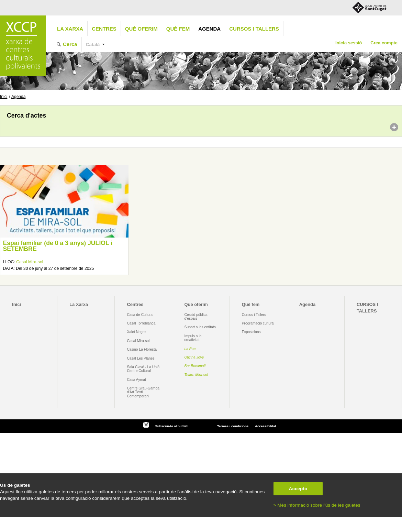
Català (93, 44)
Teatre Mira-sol (196, 375)
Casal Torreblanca (141, 323)
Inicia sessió (348, 42)
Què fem (178, 29)
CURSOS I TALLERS (254, 29)
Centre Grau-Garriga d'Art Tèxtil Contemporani (143, 392)
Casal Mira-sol (29, 262)
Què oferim (141, 29)
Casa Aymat (136, 380)
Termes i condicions (232, 426)
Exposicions (251, 332)
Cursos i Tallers (254, 315)
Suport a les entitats (200, 327)
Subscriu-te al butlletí (171, 426)
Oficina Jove (194, 357)
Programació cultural (258, 323)
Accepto (298, 488)
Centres (104, 29)
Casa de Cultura (140, 315)
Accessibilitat (265, 426)
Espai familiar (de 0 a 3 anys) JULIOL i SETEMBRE (57, 246)
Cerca (70, 44)
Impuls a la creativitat (193, 338)
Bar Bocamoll (195, 366)
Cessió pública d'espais (196, 316)
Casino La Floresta (142, 349)
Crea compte (384, 42)
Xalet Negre (136, 332)
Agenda (209, 29)
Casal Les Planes (140, 358)
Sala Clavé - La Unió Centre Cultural (143, 369)
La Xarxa (70, 29)
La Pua (190, 349)
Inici (3, 96)
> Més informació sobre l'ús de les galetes (316, 505)
